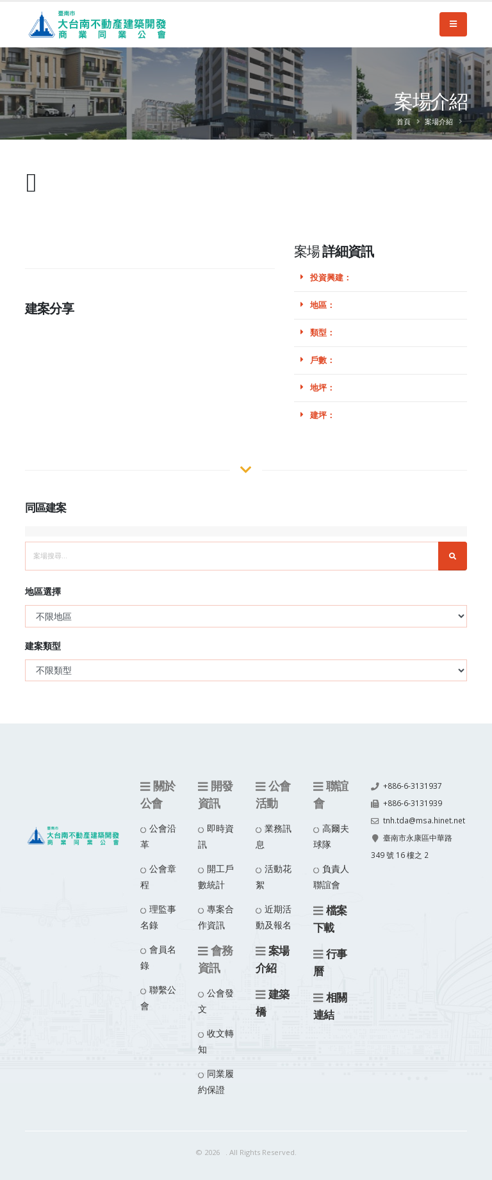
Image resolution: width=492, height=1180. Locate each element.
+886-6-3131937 (412, 785)
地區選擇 (43, 591)
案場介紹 (439, 121)
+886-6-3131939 (412, 801)
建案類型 (43, 646)
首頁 (404, 121)
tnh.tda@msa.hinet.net (414, 835)
